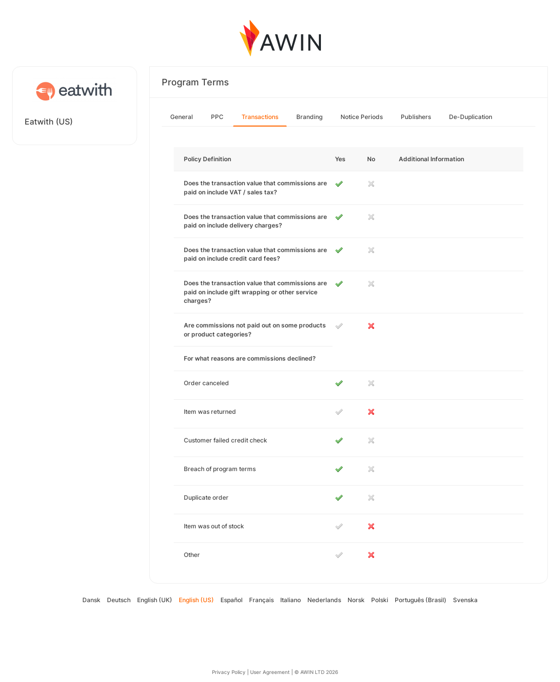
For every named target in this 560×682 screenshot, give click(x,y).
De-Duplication (470, 117)
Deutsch (119, 600)
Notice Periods (362, 117)
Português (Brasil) (420, 600)
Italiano (290, 600)
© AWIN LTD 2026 (316, 672)
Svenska (465, 600)
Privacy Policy (229, 672)
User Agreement (270, 672)
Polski (379, 600)
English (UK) (154, 600)
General (181, 117)
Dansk (91, 600)
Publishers (416, 117)
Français (261, 600)
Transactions (260, 117)
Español (231, 600)
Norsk (356, 600)
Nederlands (324, 600)
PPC (217, 117)
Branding (309, 117)
